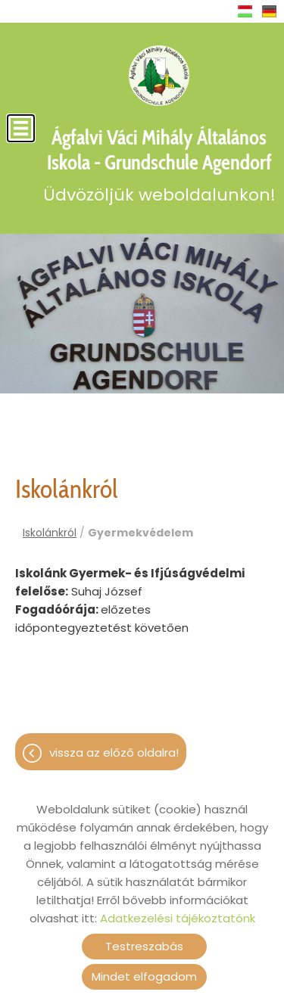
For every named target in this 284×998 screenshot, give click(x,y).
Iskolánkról (49, 532)
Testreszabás (144, 946)
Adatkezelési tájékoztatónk (177, 918)
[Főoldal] (159, 75)
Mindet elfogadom (144, 976)
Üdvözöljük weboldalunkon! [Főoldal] (159, 166)
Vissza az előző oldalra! (114, 752)
